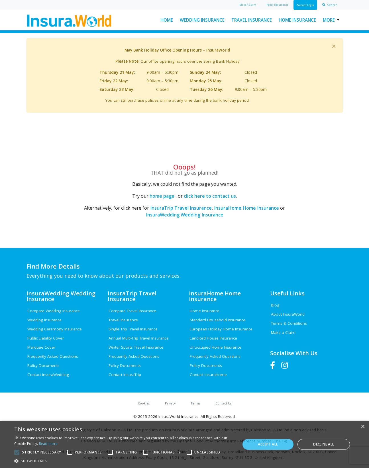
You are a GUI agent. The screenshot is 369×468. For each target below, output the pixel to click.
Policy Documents (43, 365)
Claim (247, 5)
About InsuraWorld (288, 314)
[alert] (184, 444)
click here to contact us (210, 196)
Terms (195, 403)
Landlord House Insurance (213, 338)
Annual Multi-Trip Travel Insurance (139, 338)
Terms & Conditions (289, 323)
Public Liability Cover (45, 338)
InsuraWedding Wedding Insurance (184, 215)
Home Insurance (297, 20)
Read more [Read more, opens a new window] (48, 443)
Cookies (144, 403)
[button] (124, 461)
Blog (275, 305)
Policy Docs (277, 5)
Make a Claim (283, 332)
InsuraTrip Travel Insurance (181, 208)
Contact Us (223, 403)
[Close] (334, 46)
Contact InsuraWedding (48, 374)
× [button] (362, 427)
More (329, 20)
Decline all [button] (323, 444)
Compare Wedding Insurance (53, 310)
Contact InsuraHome (208, 374)
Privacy (170, 403)
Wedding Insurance (202, 20)
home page (162, 196)
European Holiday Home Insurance (221, 329)
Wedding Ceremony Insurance (54, 329)
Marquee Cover (41, 347)
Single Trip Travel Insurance (133, 329)
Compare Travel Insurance (132, 310)
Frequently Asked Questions (52, 356)
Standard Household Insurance (217, 319)
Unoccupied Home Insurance (215, 347)
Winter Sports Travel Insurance (136, 347)
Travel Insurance (251, 20)
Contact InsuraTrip (125, 374)
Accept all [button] (268, 444)
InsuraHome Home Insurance (246, 208)
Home (166, 20)
